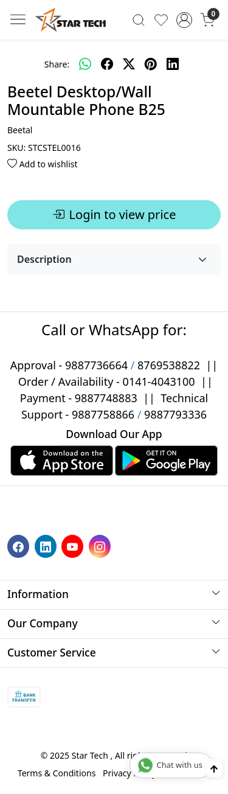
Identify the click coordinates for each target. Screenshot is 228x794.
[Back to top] (214, 768)
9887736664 (96, 365)
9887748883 (106, 398)
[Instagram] (101, 545)
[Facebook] (19, 545)
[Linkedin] (47, 545)
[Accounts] (184, 20)
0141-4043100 (159, 381)
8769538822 (168, 365)
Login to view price (114, 215)
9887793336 (175, 414)
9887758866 (103, 414)
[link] (139, 19)
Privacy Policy (129, 773)
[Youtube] (73, 545)
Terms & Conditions (57, 773)
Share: (56, 64)
